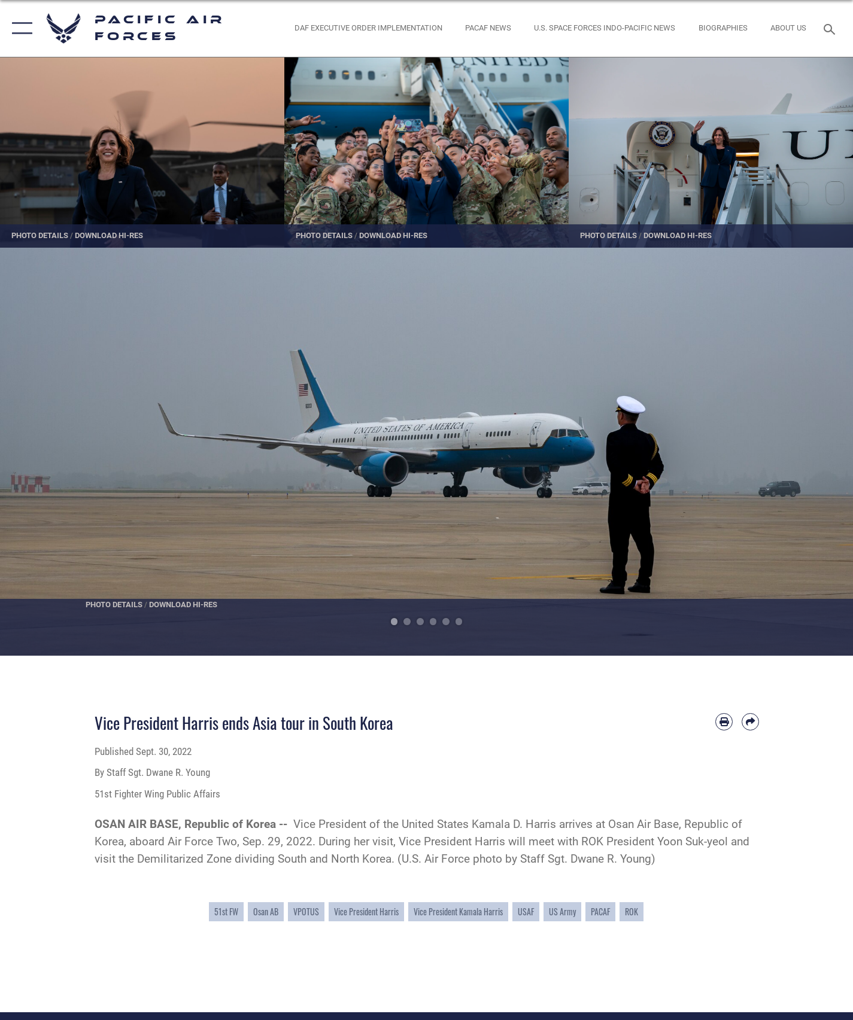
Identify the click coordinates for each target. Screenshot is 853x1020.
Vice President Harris (366, 911)
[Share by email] (750, 721)
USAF (526, 911)
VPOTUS (306, 911)
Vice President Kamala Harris (458, 911)
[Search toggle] (831, 28)
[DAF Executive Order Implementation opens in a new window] (368, 28)
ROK (631, 911)
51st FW (226, 911)
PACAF (600, 911)
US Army (562, 911)
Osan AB (265, 911)
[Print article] (724, 721)
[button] (19, 28)
